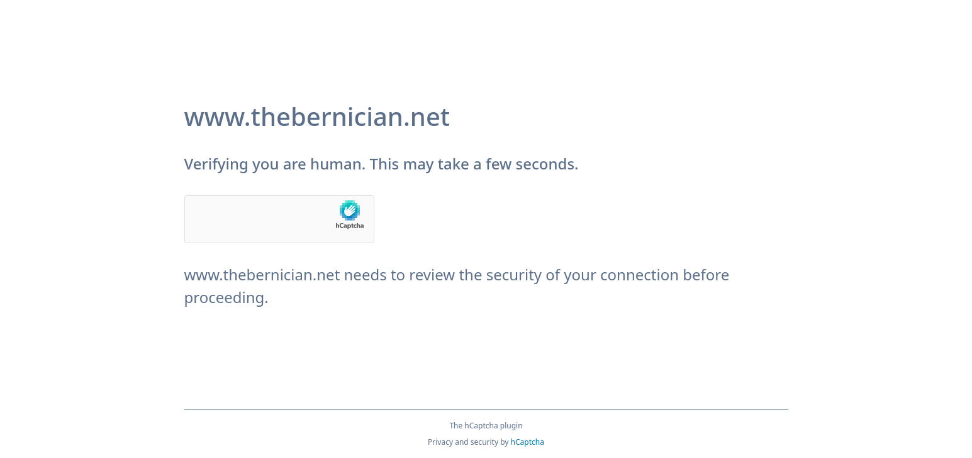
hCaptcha (527, 442)
